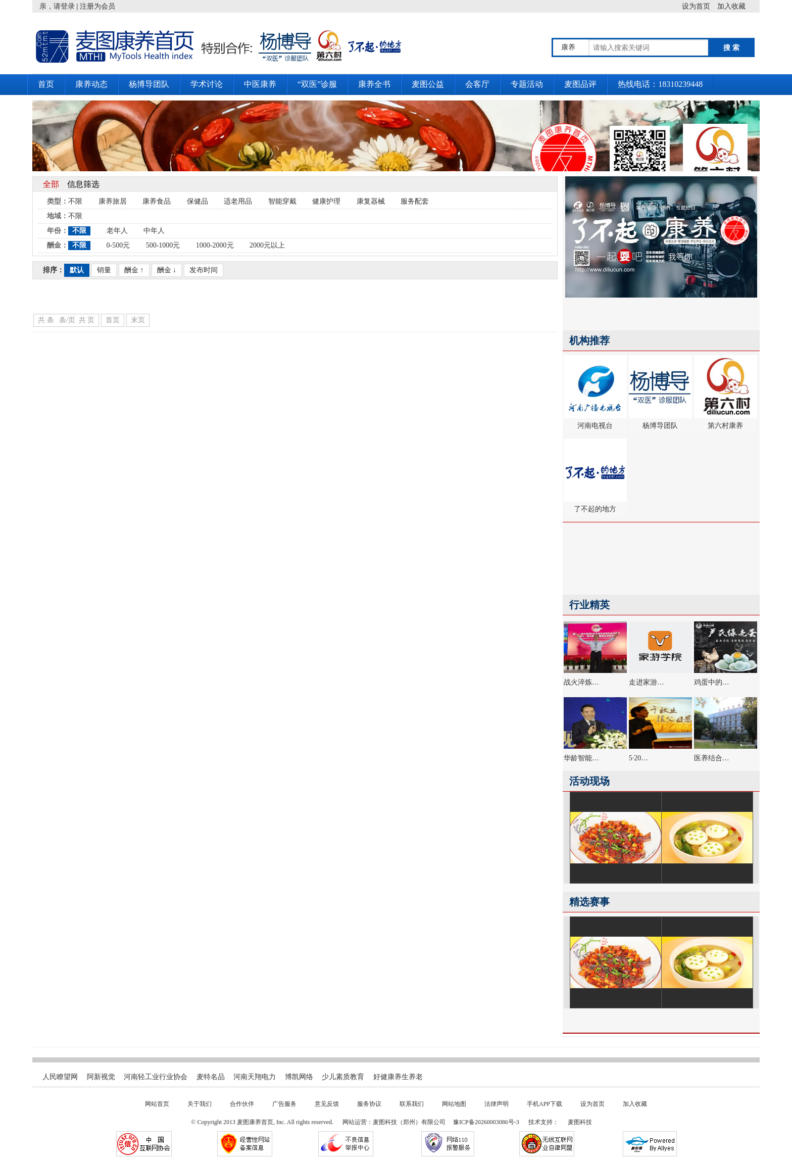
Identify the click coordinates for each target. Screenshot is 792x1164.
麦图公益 (428, 84)
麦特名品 (210, 1077)
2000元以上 (267, 245)
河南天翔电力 (254, 1077)
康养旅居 (112, 201)
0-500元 (118, 245)
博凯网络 (299, 1077)
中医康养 (260, 84)
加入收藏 (738, 6)
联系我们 (412, 1103)
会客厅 (477, 84)
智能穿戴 (282, 201)
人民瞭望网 (60, 1077)
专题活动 (527, 84)
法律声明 (496, 1103)
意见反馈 (327, 1103)
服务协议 (369, 1103)
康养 (568, 47)
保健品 (197, 201)
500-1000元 (163, 245)
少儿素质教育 (343, 1077)
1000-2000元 (215, 245)
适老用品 (238, 201)
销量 (104, 270)
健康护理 (326, 201)
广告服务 (284, 1103)
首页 (46, 84)
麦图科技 (580, 1122)
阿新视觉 (101, 1077)
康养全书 (374, 84)
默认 (77, 270)
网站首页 (157, 1103)
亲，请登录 (57, 6)
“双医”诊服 (317, 84)
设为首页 (699, 6)
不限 (75, 201)
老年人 (117, 230)
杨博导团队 (149, 84)
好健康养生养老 (398, 1077)
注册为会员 (97, 6)
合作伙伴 (242, 1103)
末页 (138, 320)
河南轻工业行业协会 (155, 1077)
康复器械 (371, 201)
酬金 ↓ (167, 270)
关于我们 (199, 1103)
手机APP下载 (544, 1103)
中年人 (154, 230)
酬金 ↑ (134, 270)
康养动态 (91, 84)
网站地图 (454, 1103)
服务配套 (415, 201)
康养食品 (156, 201)
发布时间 (203, 270)
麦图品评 (580, 84)
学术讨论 (206, 84)
